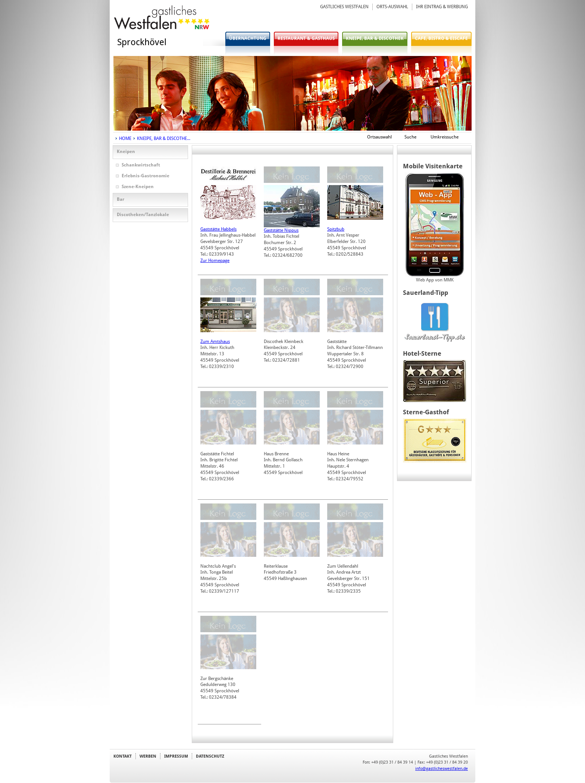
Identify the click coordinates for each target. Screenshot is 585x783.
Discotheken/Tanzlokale (143, 214)
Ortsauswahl (379, 137)
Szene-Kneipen (138, 186)
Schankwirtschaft (141, 165)
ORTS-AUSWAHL (392, 6)
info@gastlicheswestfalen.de (441, 768)
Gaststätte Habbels (218, 229)
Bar (120, 199)
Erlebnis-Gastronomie (145, 175)
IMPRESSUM (176, 756)
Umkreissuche (445, 137)
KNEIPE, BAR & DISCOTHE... (163, 138)
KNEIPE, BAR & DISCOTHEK (375, 38)
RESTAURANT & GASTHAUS (306, 38)
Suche (410, 137)
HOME (125, 138)
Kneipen (126, 151)
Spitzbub (335, 229)
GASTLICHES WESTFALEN (344, 6)
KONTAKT (122, 756)
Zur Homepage (214, 260)
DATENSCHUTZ (210, 756)
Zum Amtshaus (215, 341)
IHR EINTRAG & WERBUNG (442, 6)
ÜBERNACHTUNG (247, 38)
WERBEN (148, 756)
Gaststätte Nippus (281, 230)
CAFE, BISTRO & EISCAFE (441, 38)
